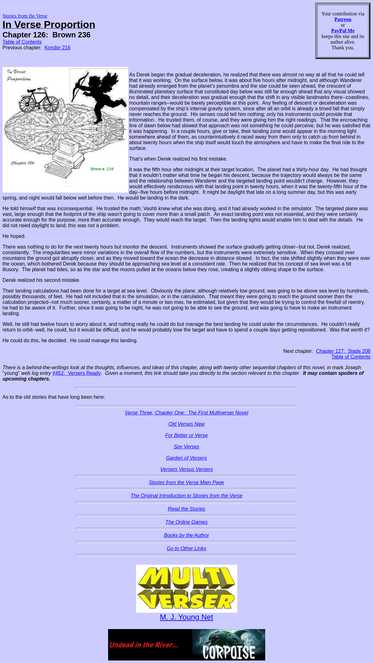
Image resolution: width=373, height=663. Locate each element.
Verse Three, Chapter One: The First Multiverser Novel (186, 412)
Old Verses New (186, 424)
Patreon (342, 19)
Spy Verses (186, 446)
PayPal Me (342, 30)
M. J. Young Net (186, 617)
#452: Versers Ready (76, 373)
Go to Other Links (186, 548)
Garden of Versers (186, 458)
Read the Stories (186, 509)
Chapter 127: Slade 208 (343, 351)
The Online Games (186, 522)
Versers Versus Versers (186, 469)
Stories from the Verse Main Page (186, 482)
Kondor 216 (57, 47)
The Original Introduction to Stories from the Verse (186, 495)
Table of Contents (22, 42)
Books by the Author (186, 535)
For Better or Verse (186, 435)
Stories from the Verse (25, 16)
